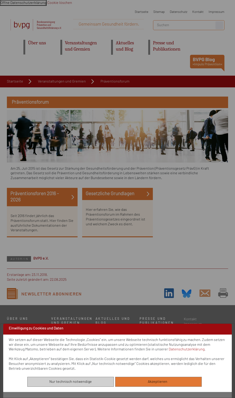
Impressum (216, 12)
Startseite (141, 12)
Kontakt (198, 12)
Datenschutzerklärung (186, 349)
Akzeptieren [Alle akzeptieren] (158, 382)
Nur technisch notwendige (70, 382)
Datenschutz (178, 12)
